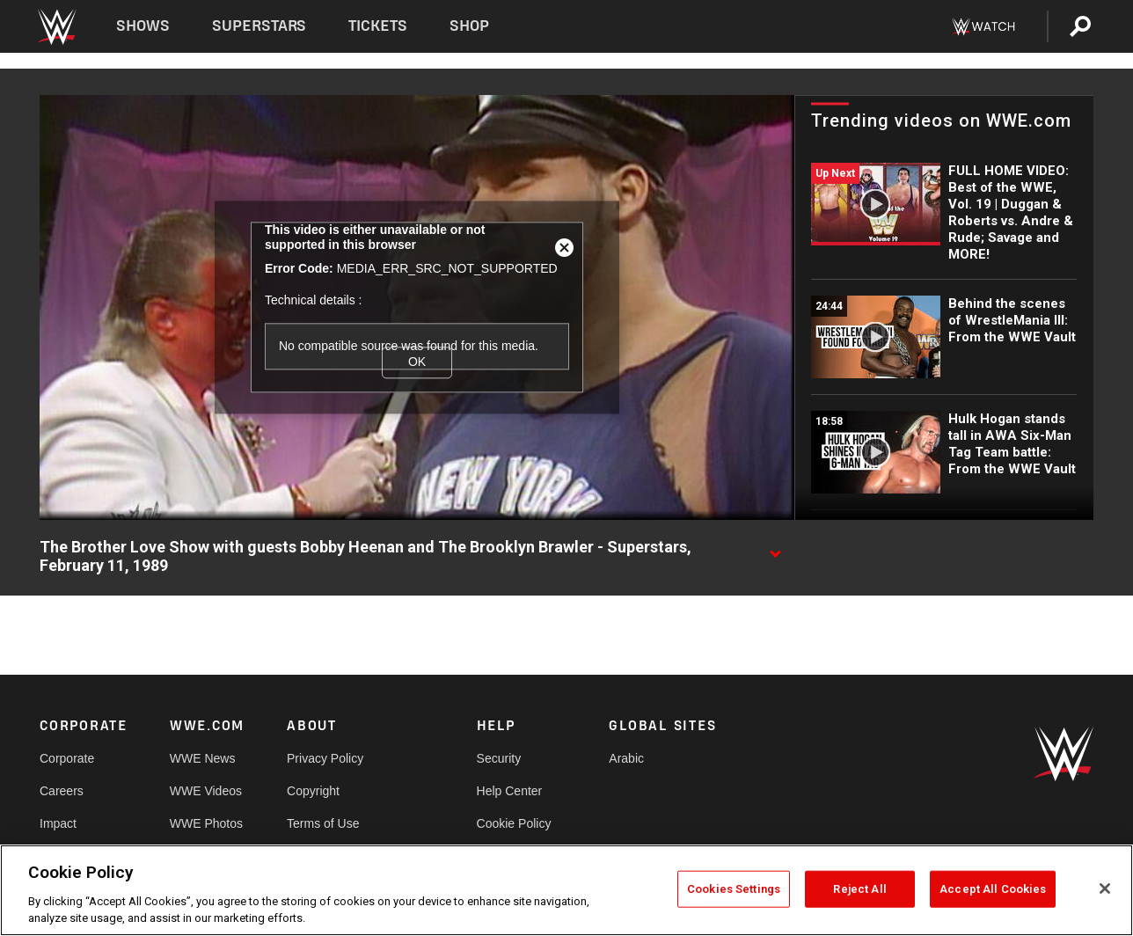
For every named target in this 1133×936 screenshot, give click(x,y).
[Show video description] (775, 548)
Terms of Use (323, 823)
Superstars (259, 26)
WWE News (203, 758)
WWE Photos (206, 823)
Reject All (859, 889)
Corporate (67, 758)
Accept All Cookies (992, 889)
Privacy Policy (325, 758)
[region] (566, 890)
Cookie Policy (514, 823)
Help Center (510, 791)
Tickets (377, 26)
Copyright (313, 791)
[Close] (1104, 888)
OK (417, 362)
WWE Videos (206, 791)
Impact (58, 823)
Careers (62, 791)
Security (499, 758)
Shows (143, 26)
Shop (469, 26)
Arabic (626, 758)
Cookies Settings (733, 889)
